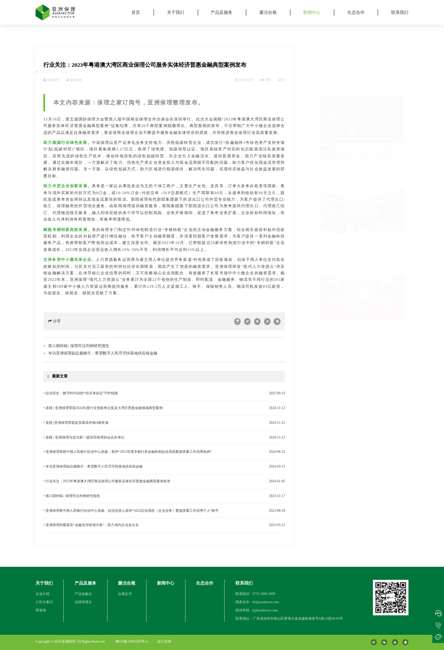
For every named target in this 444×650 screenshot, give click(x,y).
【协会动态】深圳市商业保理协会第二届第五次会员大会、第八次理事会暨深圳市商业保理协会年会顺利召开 (361, 209)
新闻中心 (311, 12)
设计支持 (164, 642)
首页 (135, 12)
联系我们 (399, 12)
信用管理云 (83, 602)
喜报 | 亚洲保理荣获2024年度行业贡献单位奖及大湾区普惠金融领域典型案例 (384, 425)
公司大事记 (44, 602)
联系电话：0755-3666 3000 (255, 594)
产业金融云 (83, 594)
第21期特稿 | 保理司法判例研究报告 (78, 346)
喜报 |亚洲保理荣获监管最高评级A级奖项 (357, 415)
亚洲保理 (76, 81)
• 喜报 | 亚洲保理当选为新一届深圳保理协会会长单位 (83, 438)
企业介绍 (42, 594)
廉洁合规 (268, 12)
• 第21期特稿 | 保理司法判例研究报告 (71, 497)
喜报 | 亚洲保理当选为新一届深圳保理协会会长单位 (365, 394)
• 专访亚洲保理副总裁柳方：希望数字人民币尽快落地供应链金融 (93, 467)
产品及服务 (221, 12)
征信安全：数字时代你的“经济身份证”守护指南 (362, 466)
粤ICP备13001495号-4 (131, 642)
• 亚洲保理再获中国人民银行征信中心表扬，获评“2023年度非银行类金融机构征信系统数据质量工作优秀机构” (127, 453)
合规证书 (125, 594)
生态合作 (356, 12)
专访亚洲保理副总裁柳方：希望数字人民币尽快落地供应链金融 (102, 354)
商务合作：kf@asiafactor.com (257, 602)
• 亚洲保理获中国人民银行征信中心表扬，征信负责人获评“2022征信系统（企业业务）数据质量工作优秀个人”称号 (131, 512)
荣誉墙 (41, 610)
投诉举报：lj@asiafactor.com (256, 610)
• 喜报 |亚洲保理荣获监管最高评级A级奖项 (75, 424)
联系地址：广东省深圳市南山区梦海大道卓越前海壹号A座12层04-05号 (289, 619)
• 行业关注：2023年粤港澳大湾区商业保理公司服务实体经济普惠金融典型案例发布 (106, 482)
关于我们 (175, 12)
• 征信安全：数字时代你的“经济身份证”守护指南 (80, 394)
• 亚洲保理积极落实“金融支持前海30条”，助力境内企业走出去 (91, 526)
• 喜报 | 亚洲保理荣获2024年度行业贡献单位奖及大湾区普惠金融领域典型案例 (102, 409)
